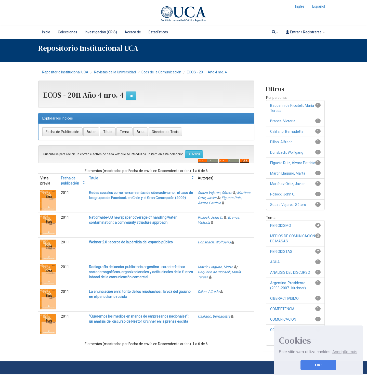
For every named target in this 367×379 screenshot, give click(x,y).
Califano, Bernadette (214, 316)
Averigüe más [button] (344, 352)
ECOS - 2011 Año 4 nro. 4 (207, 72)
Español (318, 6)
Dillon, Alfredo (208, 292)
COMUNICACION (283, 319)
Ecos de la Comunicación (161, 72)
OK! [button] (318, 365)
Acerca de (133, 32)
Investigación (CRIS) (101, 32)
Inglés (300, 6)
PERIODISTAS (281, 252)
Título (93, 178)
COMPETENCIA (282, 309)
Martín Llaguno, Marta (215, 267)
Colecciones (67, 32)
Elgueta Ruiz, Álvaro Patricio (292, 163)
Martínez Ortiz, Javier (287, 184)
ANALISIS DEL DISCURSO (290, 272)
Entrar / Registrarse (305, 32)
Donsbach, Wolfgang (214, 242)
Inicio (46, 32)
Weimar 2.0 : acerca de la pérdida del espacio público (131, 242)
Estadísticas (158, 32)
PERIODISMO (280, 226)
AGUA (275, 262)
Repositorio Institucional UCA (65, 72)
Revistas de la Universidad (115, 72)
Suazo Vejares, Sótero (215, 193)
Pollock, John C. (210, 217)
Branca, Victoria (282, 121)
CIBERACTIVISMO (284, 298)
